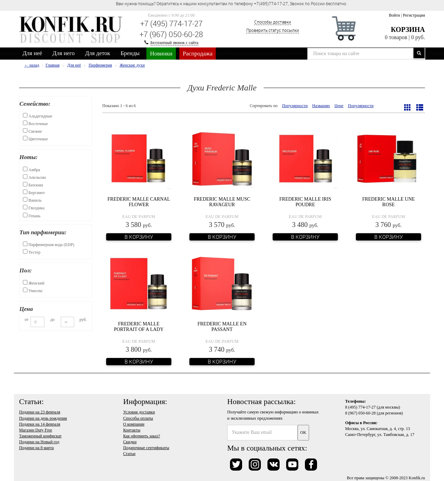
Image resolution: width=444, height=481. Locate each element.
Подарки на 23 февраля (39, 412)
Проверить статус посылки (272, 30)
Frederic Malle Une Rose (388, 201)
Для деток (97, 53)
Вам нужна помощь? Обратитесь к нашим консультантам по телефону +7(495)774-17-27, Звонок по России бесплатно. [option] (231, 3)
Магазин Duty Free (35, 430)
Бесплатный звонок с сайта (174, 42)
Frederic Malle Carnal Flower (139, 201)
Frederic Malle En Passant (222, 326)
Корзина (408, 29)
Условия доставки (139, 412)
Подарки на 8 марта (36, 447)
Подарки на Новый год (39, 441)
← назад (31, 65)
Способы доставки (272, 22)
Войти (394, 15)
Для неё (32, 53)
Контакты (131, 430)
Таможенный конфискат (40, 436)
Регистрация (414, 15)
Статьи (129, 453)
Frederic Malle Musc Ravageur (222, 201)
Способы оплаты (138, 418)
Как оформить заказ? (141, 436)
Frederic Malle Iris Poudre (305, 201)
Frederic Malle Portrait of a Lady (138, 326)
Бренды (130, 53)
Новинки (161, 53)
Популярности (295, 105)
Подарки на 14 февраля (39, 424)
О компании (133, 424)
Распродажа (198, 53)
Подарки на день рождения (43, 418)
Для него (63, 53)
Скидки (130, 441)
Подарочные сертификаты (146, 447)
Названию (321, 105)
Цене (338, 105)
